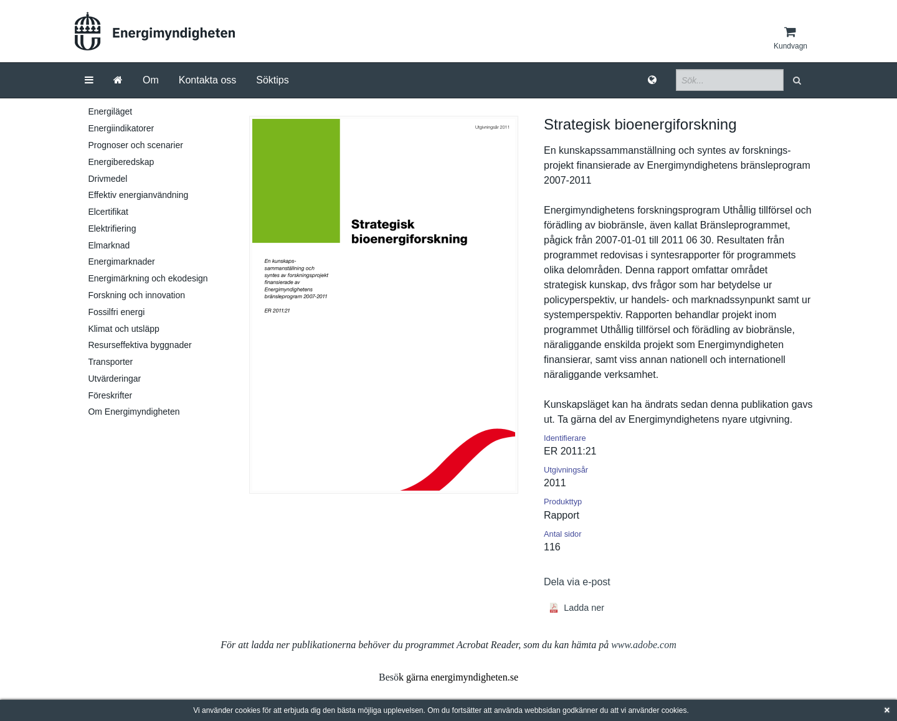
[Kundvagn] (790, 38)
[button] (798, 80)
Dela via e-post (577, 582)
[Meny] (89, 80)
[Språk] (652, 80)
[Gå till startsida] (118, 80)
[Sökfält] (730, 80)
